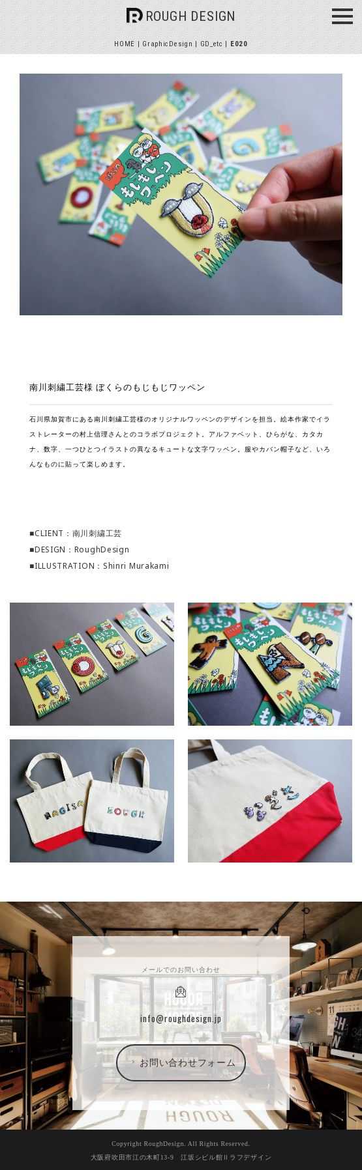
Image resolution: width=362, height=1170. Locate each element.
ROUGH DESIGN (190, 16)
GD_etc (211, 44)
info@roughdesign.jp (181, 1018)
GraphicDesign (167, 44)
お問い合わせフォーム (182, 1062)
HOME (124, 44)
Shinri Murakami (136, 565)
